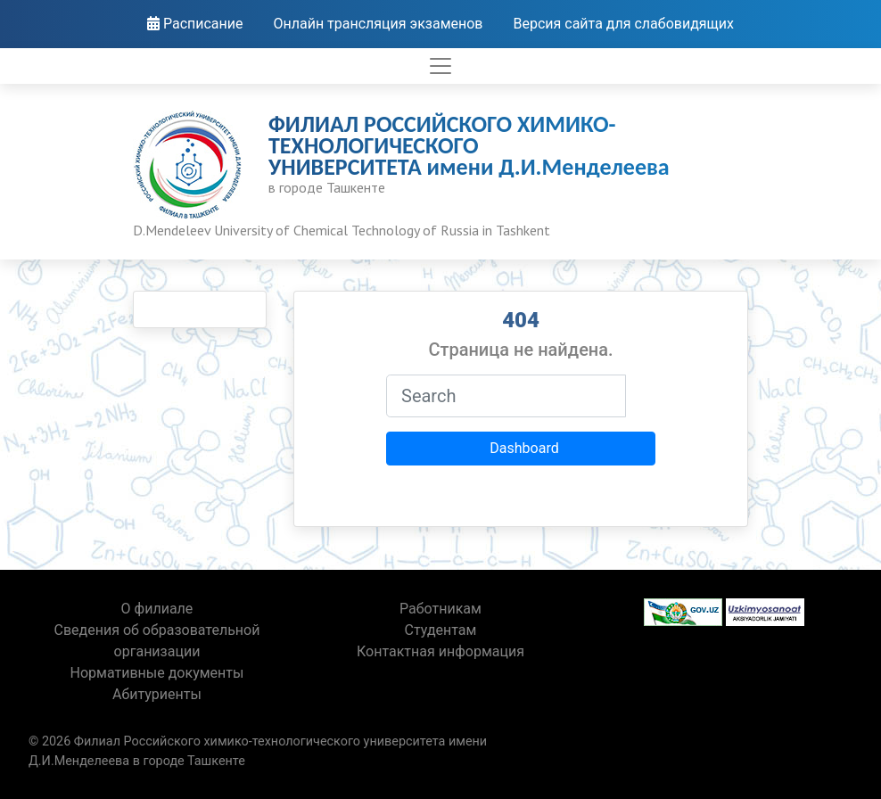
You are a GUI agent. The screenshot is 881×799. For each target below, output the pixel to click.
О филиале (157, 608)
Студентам (441, 630)
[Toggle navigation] (440, 66)
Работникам (440, 608)
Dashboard (524, 448)
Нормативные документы (157, 672)
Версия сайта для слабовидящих (623, 23)
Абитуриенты (157, 694)
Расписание (195, 23)
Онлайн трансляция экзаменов (377, 23)
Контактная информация (440, 651)
